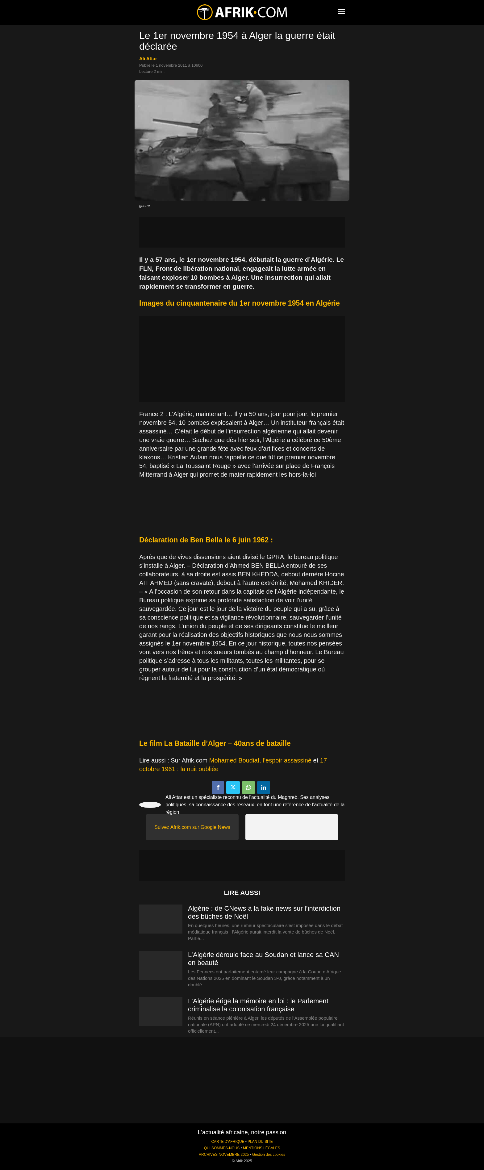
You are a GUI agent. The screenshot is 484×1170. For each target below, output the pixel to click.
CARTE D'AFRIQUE (227, 1141)
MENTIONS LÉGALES (261, 1148)
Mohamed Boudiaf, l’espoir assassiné (260, 760)
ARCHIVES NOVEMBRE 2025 (224, 1154)
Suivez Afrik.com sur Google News (192, 827)
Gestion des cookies (268, 1154)
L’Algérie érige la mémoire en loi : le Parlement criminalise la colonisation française (258, 1005)
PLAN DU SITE (260, 1141)
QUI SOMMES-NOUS (222, 1148)
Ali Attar (148, 58)
